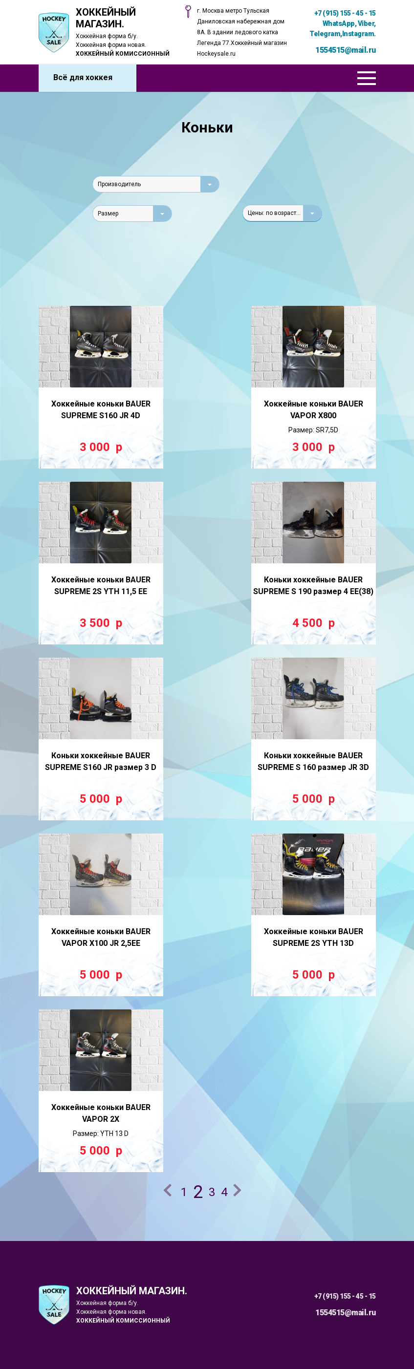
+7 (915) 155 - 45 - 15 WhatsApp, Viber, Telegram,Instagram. (342, 23)
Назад (169, 1191)
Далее (239, 1191)
